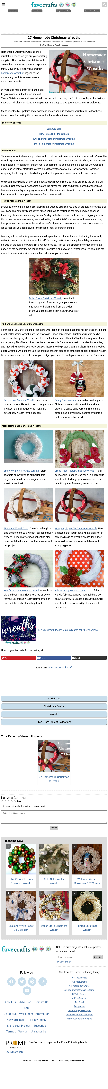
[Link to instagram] (42, 983)
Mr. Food (79, 1004)
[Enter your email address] (75, 959)
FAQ (26, 1010)
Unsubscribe (38, 1033)
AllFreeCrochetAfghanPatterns (79, 992)
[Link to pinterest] (32, 983)
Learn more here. (15, 1054)
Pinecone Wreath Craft (16, 530)
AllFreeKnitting (79, 983)
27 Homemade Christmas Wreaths (54, 781)
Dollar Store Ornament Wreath (54, 930)
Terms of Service (17, 1033)
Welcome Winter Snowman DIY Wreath (87, 883)
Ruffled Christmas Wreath (86, 930)
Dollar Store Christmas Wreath (45, 300)
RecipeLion (79, 1008)
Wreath (54, 716)
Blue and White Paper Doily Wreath (21, 930)
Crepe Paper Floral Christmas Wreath (75, 472)
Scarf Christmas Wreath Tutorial (21, 592)
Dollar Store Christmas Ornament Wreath (21, 883)
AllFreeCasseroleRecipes (79, 1020)
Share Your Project (18, 1027)
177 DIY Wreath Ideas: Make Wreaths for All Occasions (68, 632)
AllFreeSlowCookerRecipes (79, 1016)
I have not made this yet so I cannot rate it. (25, 808)
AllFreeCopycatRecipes (79, 1012)
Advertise (25, 1004)
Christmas (54, 700)
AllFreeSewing (79, 1000)
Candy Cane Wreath (65, 402)
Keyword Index (16, 1022)
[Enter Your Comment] (54, 819)
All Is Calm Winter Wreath (54, 883)
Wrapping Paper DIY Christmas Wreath (76, 530)
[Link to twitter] (22, 983)
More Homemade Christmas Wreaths (54, 146)
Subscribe (40, 1027)
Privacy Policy (37, 1022)
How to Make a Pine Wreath (54, 136)
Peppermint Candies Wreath (19, 402)
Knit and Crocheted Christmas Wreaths (54, 141)
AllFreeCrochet (79, 979)
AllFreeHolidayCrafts (79, 988)
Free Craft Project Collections (54, 724)
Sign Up (97, 959)
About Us (10, 1004)
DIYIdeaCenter (79, 996)
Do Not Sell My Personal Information (26, 1016)
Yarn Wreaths (54, 131)
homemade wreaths (12, 75)
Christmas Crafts (54, 708)
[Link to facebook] (11, 983)
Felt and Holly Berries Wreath (70, 592)
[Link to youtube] (27, 993)
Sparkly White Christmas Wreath (21, 472)
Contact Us (41, 1004)
